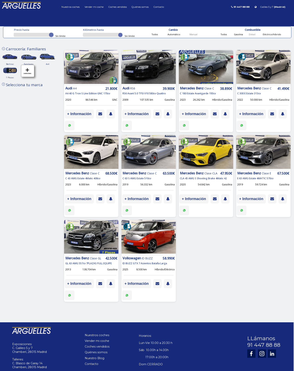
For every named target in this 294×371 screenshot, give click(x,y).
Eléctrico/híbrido (271, 34)
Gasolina (238, 34)
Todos (155, 34)
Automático (173, 34)
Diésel (251, 34)
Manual (193, 34)
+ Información (79, 114)
